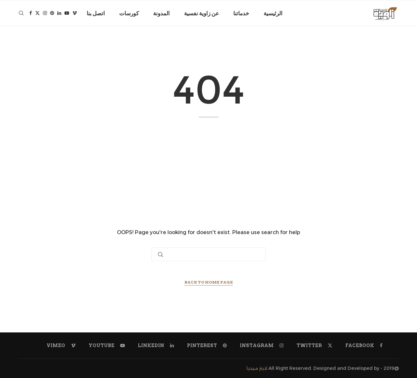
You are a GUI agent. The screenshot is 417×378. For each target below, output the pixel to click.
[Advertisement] (208, 172)
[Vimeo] (74, 13)
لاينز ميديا (257, 368)
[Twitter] (37, 13)
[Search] (21, 13)
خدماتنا (241, 13)
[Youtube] (67, 13)
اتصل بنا (96, 13)
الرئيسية (273, 13)
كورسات (129, 13)
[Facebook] (30, 13)
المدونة (161, 13)
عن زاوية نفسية (201, 13)
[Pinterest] (52, 13)
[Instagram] (45, 13)
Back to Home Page (208, 282)
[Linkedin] (59, 13)
